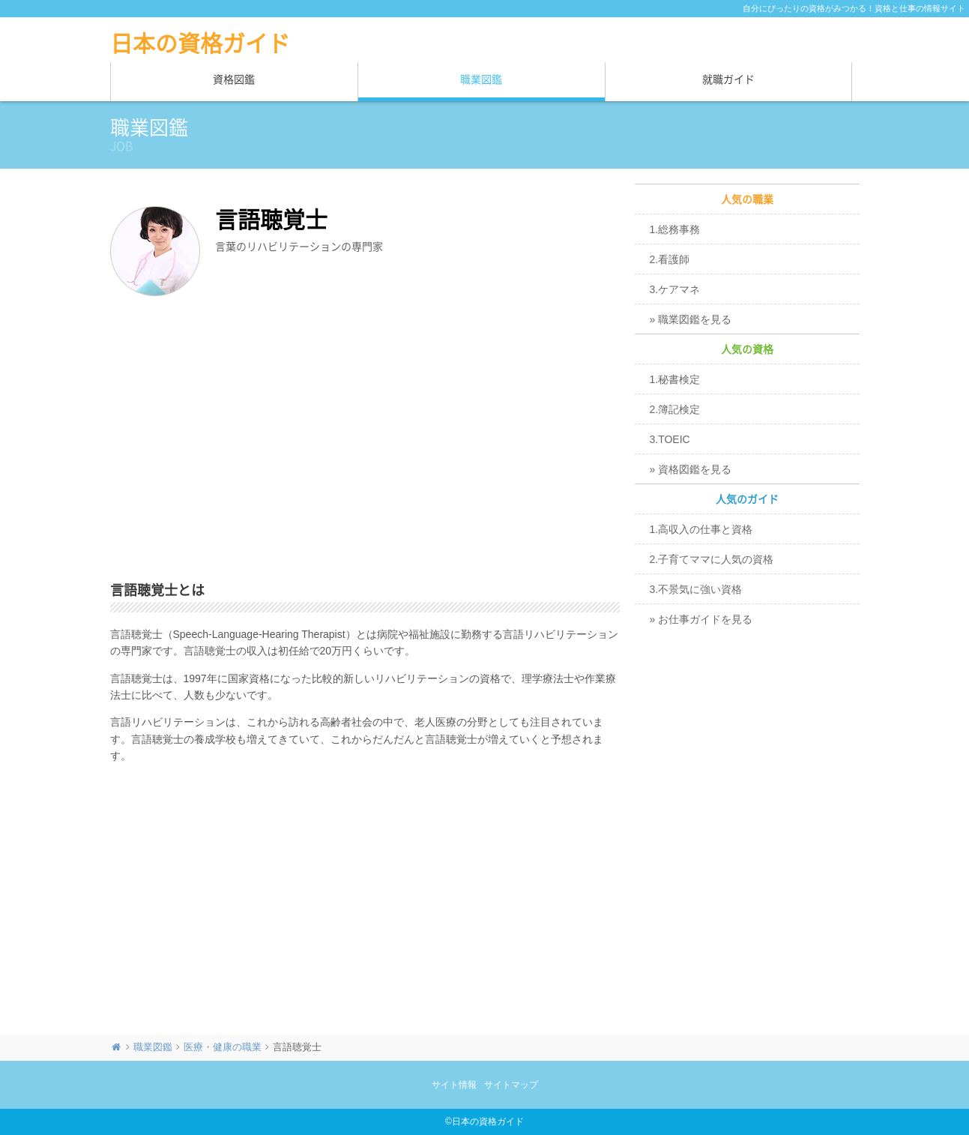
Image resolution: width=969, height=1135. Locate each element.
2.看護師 (670, 259)
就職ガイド (728, 79)
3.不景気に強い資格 (696, 589)
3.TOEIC (670, 439)
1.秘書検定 (675, 379)
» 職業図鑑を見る (691, 319)
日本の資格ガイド (200, 43)
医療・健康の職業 (223, 1047)
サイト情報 (454, 1085)
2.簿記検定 (675, 409)
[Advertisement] (365, 442)
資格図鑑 (234, 79)
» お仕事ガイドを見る (701, 619)
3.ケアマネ (675, 289)
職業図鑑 (481, 79)
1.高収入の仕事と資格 (701, 529)
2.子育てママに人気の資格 (712, 559)
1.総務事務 (675, 229)
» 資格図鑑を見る (691, 469)
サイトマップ (511, 1085)
